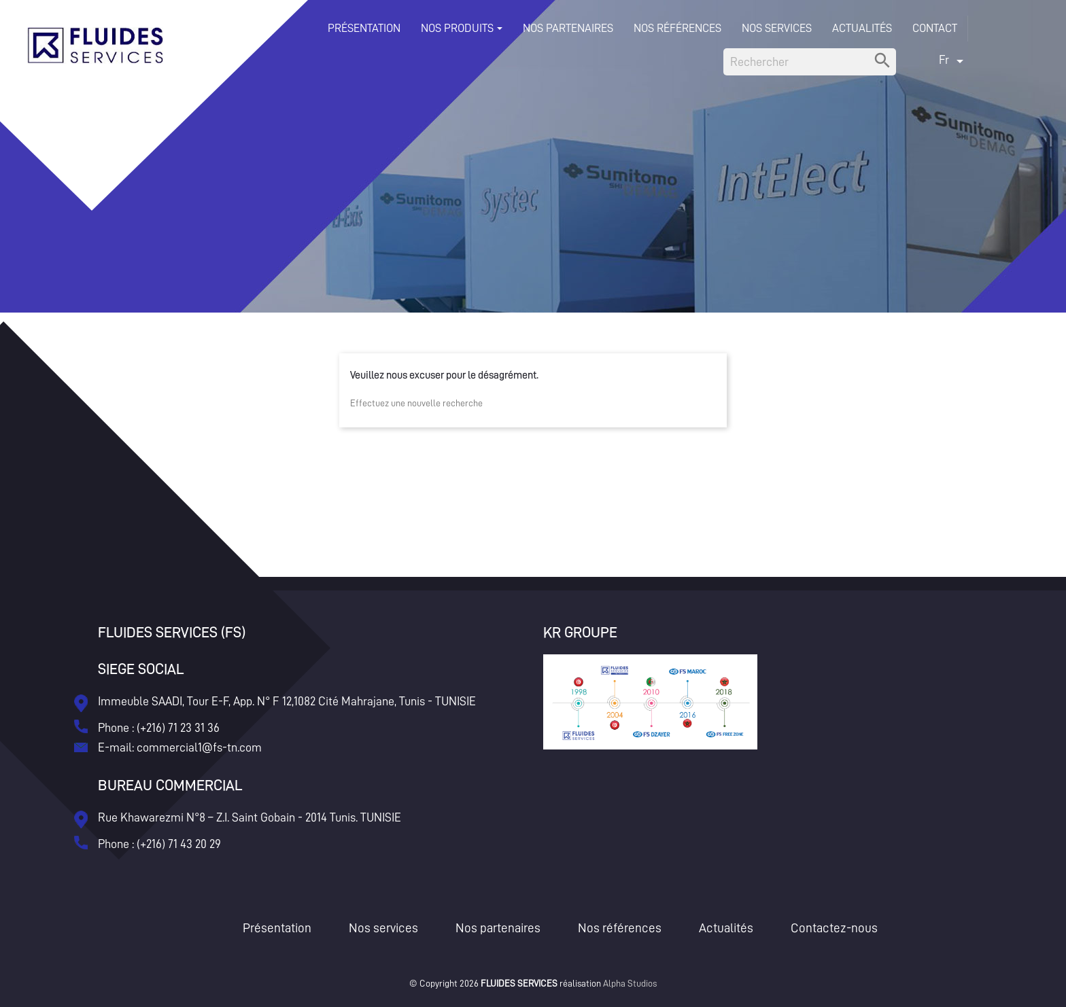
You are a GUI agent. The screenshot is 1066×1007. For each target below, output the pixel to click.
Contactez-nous (834, 927)
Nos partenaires (497, 927)
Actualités (726, 927)
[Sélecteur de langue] (953, 60)
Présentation (277, 927)
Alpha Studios (630, 983)
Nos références (619, 927)
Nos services (383, 927)
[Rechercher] (809, 61)
